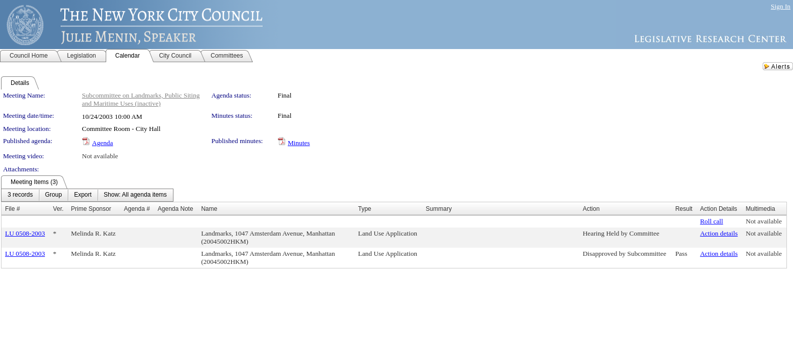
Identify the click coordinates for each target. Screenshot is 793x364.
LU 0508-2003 (25, 233)
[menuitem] (20, 195)
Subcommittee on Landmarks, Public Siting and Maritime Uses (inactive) (141, 99)
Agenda (102, 143)
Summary (439, 208)
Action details (718, 233)
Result (683, 208)
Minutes (299, 143)
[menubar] (87, 195)
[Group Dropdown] (53, 195)
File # (12, 208)
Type (364, 208)
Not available (100, 156)
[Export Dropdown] (83, 195)
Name (209, 208)
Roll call (711, 221)
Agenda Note (175, 208)
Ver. (58, 208)
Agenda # (137, 208)
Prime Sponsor (91, 208)
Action (591, 208)
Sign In (780, 6)
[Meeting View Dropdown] (135, 195)
